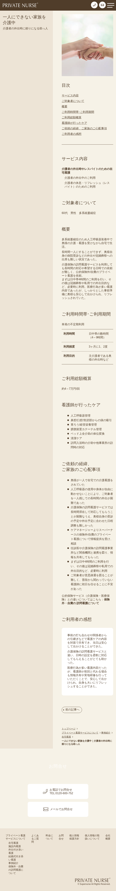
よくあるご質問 (35, 838)
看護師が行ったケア (74, 122)
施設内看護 (14, 846)
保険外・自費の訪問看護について (15, 870)
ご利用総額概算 (71, 117)
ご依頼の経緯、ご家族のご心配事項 (84, 128)
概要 (64, 106)
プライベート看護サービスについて (80, 732)
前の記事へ (72, 709)
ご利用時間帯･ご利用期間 (78, 111)
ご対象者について (73, 100)
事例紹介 (105, 732)
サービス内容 (70, 95)
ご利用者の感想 (71, 133)
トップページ (68, 728)
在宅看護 (66, 736)
